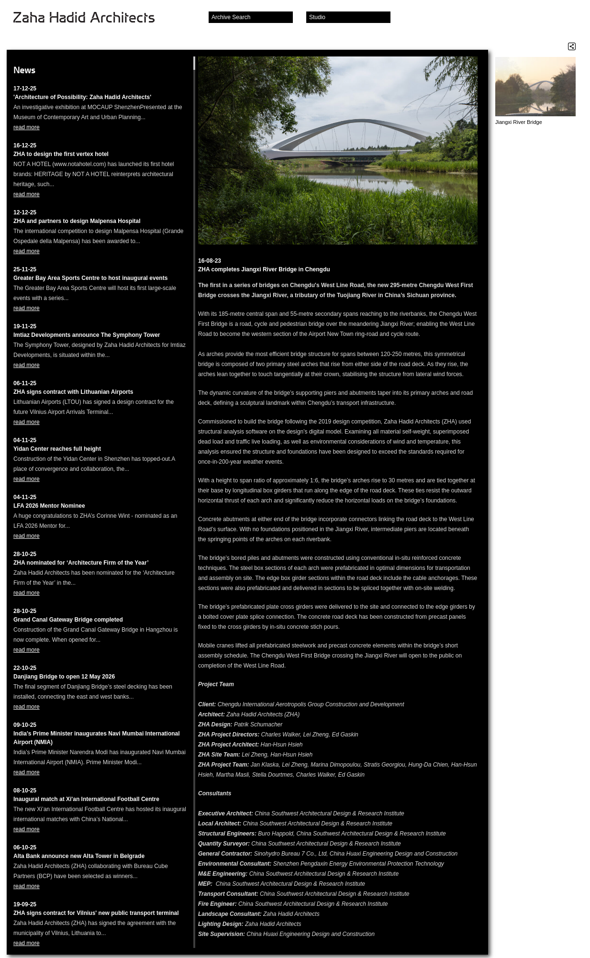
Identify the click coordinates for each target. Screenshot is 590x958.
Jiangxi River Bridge (518, 122)
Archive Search (231, 17)
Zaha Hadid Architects (91, 18)
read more (26, 127)
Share (572, 46)
